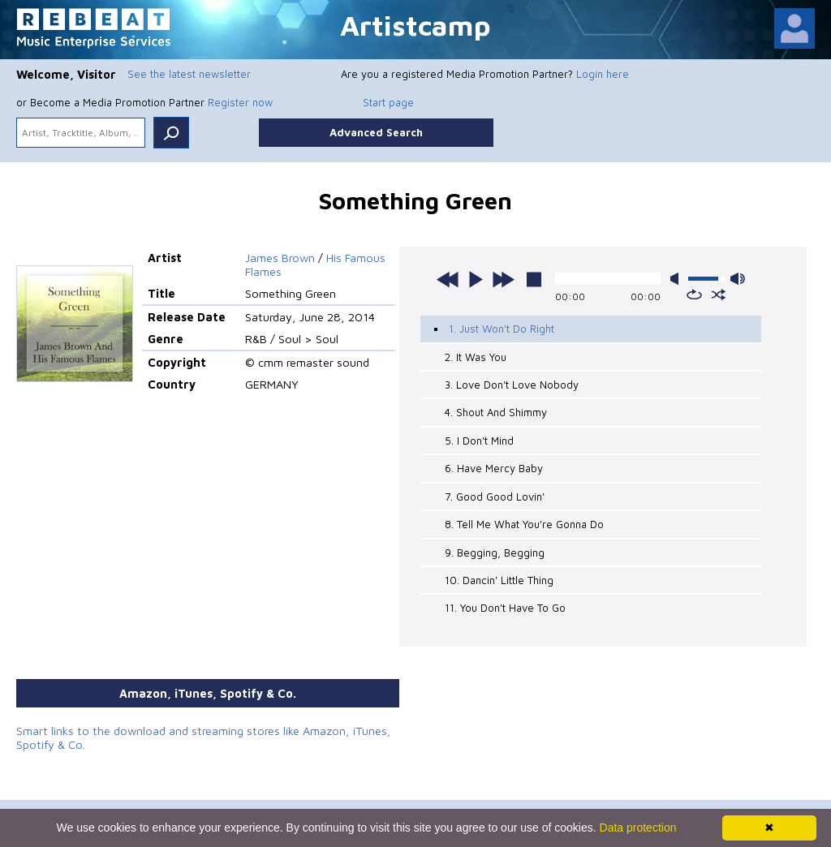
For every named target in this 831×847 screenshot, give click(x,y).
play (475, 279)
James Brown (280, 257)
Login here (602, 73)
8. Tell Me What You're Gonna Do (524, 524)
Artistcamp (415, 24)
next (503, 279)
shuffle (718, 294)
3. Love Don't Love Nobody (512, 384)
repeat (694, 294)
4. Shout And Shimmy (496, 412)
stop (534, 279)
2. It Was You (475, 356)
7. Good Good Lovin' (495, 496)
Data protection (638, 827)
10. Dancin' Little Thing (499, 580)
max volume (737, 279)
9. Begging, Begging (495, 551)
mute (677, 279)
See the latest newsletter (189, 73)
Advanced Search (376, 132)
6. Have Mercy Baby (494, 468)
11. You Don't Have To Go (505, 607)
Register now (240, 102)
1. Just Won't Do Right (501, 328)
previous (448, 279)
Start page (388, 102)
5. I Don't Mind (479, 440)
